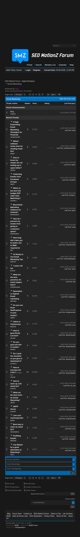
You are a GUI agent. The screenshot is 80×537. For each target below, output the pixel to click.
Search (38, 65)
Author (14, 103)
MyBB (16, 525)
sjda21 (12, 318)
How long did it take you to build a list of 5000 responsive (16, 243)
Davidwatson (14, 214)
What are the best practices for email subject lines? (16, 280)
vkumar (12, 338)
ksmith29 (72, 180)
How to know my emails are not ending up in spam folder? (16, 163)
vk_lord (73, 385)
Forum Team (17, 514)
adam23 (13, 261)
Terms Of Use (61, 516)
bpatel (12, 153)
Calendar (61, 65)
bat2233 (13, 326)
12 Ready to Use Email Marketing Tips (16, 256)
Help (71, 65)
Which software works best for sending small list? (16, 146)
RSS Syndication (36, 516)
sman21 (13, 388)
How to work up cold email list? (15, 383)
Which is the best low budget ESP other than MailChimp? (15, 193)
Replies (27, 103)
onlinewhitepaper (69, 259)
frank (73, 130)
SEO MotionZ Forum (12, 81)
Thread (8, 103)
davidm (12, 170)
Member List (49, 65)
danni (74, 210)
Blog (12, 112)
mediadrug (72, 297)
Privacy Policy (49, 516)
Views (34, 103)
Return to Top (56, 514)
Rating (47, 103)
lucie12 (12, 270)
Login (27, 70)
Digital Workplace (28, 81)
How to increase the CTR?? (15, 370)
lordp (73, 227)
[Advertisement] (40, 20)
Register (36, 70)
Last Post (67, 103)
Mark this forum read (67, 99)
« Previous (18, 94)
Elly (11, 250)
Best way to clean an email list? (16, 426)
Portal (29, 65)
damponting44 (71, 335)
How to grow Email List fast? (15, 333)
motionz (13, 114)
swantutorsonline (70, 148)
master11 (72, 439)
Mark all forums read (20, 516)
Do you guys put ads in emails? (15, 344)
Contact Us (28, 514)
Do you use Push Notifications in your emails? (16, 310)
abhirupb (13, 301)
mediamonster (71, 312)
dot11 (12, 454)
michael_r (13, 200)
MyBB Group (33, 525)
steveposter (72, 398)
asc (73, 103)
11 (28, 372)
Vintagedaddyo (20, 527)
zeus (73, 325)
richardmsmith (15, 137)
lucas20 (13, 411)
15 (48, 94)
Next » (53, 94)
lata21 (73, 165)
